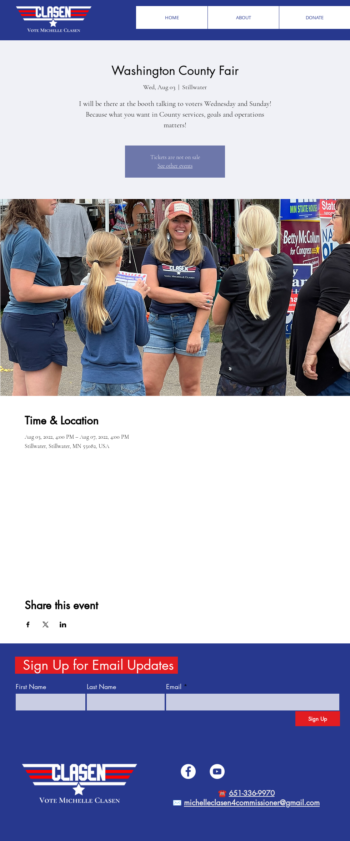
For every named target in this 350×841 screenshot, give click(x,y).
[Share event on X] (45, 624)
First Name (31, 686)
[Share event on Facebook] (28, 624)
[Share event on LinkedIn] (63, 624)
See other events (175, 165)
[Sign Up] (317, 718)
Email (173, 686)
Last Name (101, 686)
